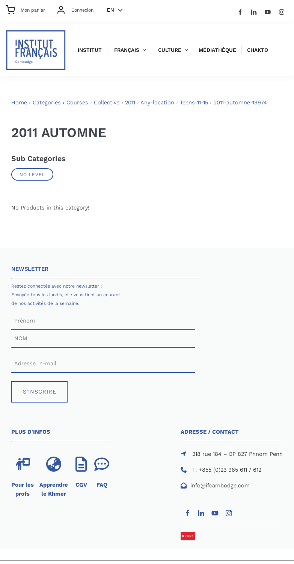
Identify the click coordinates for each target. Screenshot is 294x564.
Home (19, 102)
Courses (77, 102)
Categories (47, 102)
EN (110, 10)
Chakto (257, 50)
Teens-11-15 (194, 102)
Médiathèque (217, 50)
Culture (169, 50)
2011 (130, 102)
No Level (32, 174)
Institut (90, 50)
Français (126, 50)
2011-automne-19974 (240, 102)
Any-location (157, 102)
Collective (106, 102)
